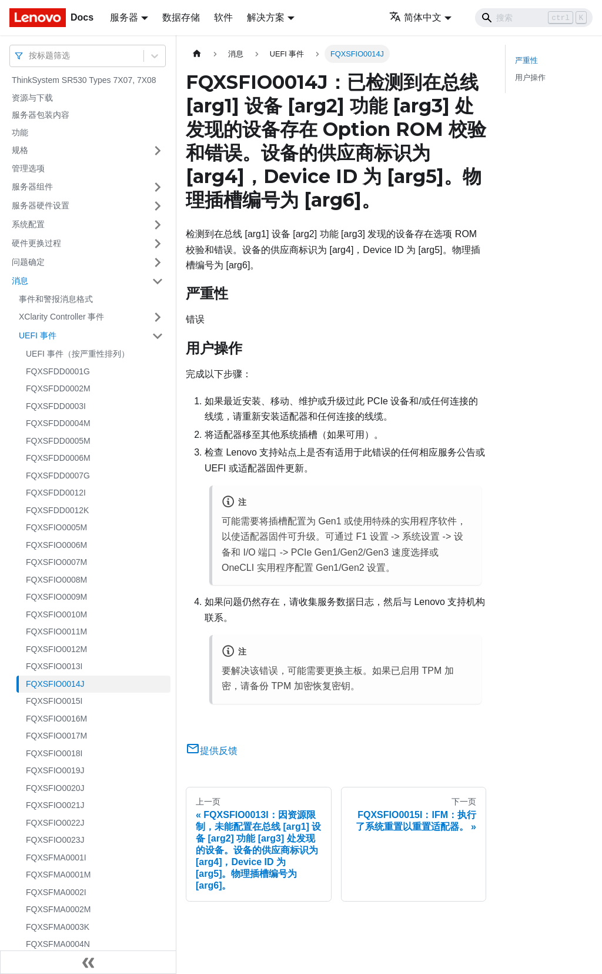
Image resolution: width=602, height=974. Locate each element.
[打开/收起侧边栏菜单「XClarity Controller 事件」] (157, 317)
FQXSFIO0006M (56, 545)
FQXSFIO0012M (56, 649)
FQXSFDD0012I (56, 492)
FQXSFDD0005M (58, 441)
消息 (20, 280)
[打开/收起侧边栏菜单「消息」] (157, 281)
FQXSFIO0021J (55, 805)
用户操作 (530, 77)
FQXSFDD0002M (58, 388)
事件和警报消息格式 (56, 299)
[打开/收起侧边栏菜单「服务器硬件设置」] (157, 206)
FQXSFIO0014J (55, 684)
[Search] (534, 17)
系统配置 (28, 224)
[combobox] (30, 55)
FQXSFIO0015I (54, 701)
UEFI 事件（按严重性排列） (77, 353)
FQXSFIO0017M (56, 735)
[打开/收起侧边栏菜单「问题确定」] (157, 262)
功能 (20, 132)
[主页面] (197, 54)
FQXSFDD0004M (58, 423)
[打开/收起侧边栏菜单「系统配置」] (157, 224)
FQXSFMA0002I (56, 892)
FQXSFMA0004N (58, 944)
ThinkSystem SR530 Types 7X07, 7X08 (84, 80)
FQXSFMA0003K (57, 927)
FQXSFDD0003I (56, 406)
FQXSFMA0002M (58, 909)
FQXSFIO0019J (55, 770)
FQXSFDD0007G (58, 475)
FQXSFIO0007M (56, 562)
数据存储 (181, 17)
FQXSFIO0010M (56, 614)
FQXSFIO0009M (56, 596)
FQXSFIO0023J (55, 840)
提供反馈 (212, 751)
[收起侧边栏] (88, 962)
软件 (223, 17)
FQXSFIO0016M (56, 718)
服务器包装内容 (40, 114)
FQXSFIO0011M (56, 631)
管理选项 (28, 168)
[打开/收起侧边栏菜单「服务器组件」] (157, 187)
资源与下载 (32, 97)
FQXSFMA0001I (56, 857)
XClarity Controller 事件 (61, 316)
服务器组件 (32, 186)
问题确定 (28, 262)
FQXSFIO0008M (56, 579)
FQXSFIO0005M (56, 527)
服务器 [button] (124, 17)
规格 (20, 150)
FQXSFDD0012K (57, 510)
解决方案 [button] (266, 17)
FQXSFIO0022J (55, 822)
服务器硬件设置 (40, 205)
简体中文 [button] (415, 17)
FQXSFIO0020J (55, 788)
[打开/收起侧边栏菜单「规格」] (157, 150)
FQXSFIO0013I (54, 666)
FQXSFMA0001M (58, 874)
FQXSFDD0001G (58, 371)
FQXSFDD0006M (58, 458)
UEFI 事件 (37, 335)
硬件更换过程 (36, 243)
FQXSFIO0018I (54, 753)
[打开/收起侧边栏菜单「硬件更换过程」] (157, 243)
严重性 (526, 60)
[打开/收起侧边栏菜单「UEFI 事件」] (157, 336)
